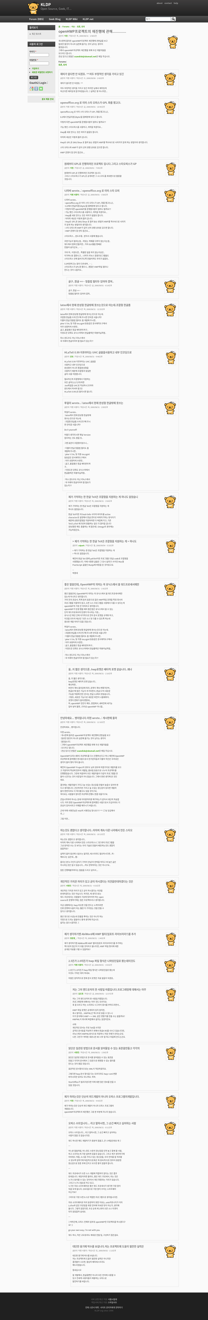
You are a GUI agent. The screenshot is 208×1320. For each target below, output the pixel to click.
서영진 (68, 885)
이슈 (73, 26)
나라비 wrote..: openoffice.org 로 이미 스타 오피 (91, 190)
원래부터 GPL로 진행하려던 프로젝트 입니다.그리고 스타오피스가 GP (100, 164)
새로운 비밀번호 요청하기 (42, 72)
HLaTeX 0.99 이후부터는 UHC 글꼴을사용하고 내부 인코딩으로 (98, 352)
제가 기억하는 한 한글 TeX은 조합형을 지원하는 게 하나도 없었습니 (103, 497)
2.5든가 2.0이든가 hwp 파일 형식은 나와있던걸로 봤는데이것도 (101, 961)
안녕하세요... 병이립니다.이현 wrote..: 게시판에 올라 (88, 718)
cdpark (81, 545)
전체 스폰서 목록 (92, 1307)
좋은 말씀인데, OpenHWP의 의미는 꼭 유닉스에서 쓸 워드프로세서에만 (101, 584)
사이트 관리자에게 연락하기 (111, 1307)
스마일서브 (112, 1302)
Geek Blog (55, 19)
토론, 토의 (81, 26)
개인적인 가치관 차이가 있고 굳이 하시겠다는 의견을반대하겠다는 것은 (96, 881)
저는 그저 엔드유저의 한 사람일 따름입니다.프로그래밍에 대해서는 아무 (109, 989)
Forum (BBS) (36, 19)
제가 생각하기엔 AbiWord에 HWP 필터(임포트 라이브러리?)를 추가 (100, 934)
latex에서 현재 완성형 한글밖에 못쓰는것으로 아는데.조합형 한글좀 (95, 305)
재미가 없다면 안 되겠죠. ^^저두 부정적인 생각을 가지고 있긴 (92, 74)
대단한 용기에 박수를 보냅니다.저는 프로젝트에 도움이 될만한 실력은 (108, 1246)
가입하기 (35, 68)
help (176, 3)
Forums (65, 26)
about (159, 3)
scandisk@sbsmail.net (85, 56)
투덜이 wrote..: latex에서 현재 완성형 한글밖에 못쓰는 (93, 403)
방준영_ (73, 938)
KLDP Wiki (72, 19)
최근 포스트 (36, 33)
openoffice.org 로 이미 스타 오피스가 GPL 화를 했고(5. (90, 102)
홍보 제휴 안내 (47, 99)
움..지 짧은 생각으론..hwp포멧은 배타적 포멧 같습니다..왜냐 (100, 669)
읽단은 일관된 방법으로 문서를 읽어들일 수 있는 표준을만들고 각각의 (104, 1048)
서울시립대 (112, 1299)
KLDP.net (88, 19)
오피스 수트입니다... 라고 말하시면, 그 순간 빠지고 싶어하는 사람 (102, 1123)
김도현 (80, 993)
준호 (71, 356)
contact (168, 3)
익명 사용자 (74, 194)
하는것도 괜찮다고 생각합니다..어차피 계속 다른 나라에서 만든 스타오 (96, 830)
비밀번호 (33, 60)
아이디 (32, 51)
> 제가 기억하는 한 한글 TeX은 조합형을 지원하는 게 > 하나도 (104, 541)
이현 (66, 35)
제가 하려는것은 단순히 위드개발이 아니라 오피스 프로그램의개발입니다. (102, 1096)
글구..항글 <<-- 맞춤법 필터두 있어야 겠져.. (91, 281)
